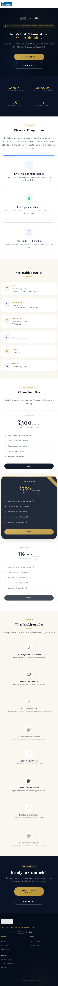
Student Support (35, 945)
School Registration (37, 941)
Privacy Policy (6, 959)
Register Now (29, 57)
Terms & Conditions (8, 963)
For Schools (29, 65)
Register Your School (29, 893)
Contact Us (29, 903)
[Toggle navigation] (54, 4)
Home (3, 941)
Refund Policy (6, 967)
